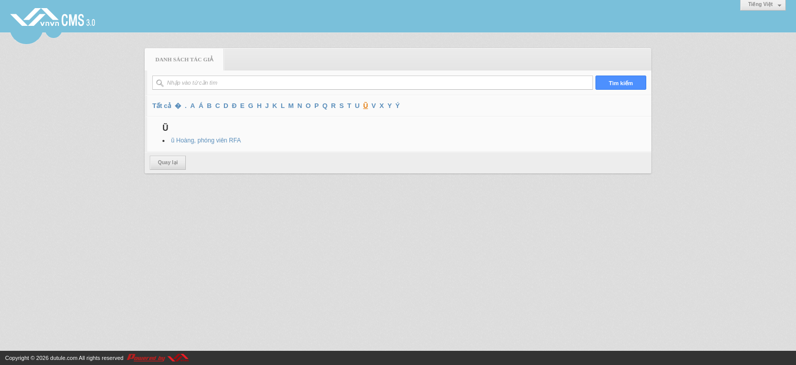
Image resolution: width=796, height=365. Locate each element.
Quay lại (168, 162)
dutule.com (64, 358)
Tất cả (161, 106)
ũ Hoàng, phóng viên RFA (206, 140)
